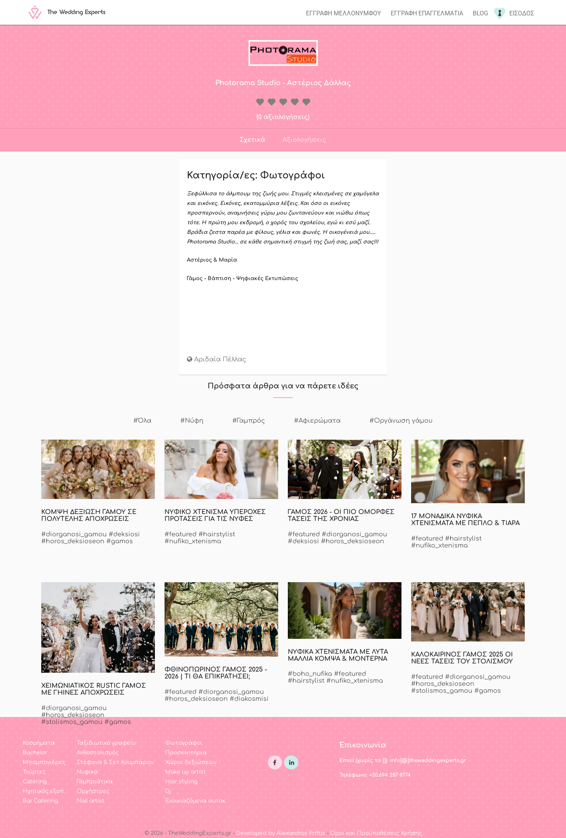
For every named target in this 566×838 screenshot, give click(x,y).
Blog (480, 13)
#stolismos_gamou (441, 690)
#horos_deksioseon (72, 541)
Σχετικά (252, 139)
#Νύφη (191, 420)
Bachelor (35, 753)
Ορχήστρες (93, 791)
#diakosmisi (249, 698)
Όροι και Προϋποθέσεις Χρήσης (376, 833)
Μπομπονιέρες (44, 762)
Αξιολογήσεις (304, 139)
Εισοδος (521, 13)
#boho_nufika (310, 673)
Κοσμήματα (39, 743)
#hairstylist (216, 534)
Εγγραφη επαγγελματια (427, 13)
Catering (35, 781)
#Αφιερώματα (317, 420)
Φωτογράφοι (183, 743)
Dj (168, 791)
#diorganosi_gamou (74, 534)
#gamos (119, 541)
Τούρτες (34, 772)
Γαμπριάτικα (95, 781)
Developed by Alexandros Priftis (280, 833)
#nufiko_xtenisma (193, 541)
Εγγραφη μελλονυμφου (343, 13)
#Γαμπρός (248, 420)
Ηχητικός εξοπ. (44, 791)
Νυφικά (87, 772)
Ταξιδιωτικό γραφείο (106, 743)
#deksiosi (124, 534)
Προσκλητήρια (186, 753)
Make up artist (185, 772)
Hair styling (181, 781)
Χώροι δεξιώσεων (191, 762)
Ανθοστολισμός (98, 753)
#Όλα (142, 420)
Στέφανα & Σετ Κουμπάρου (115, 762)
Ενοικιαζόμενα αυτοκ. (196, 801)
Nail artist (90, 801)
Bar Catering (40, 801)
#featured (181, 534)
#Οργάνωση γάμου (401, 420)
